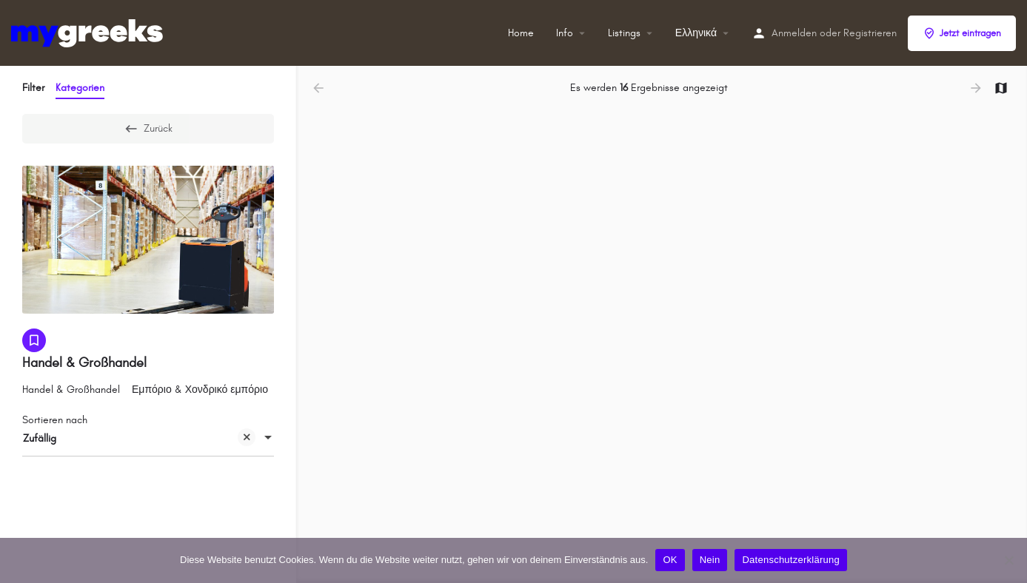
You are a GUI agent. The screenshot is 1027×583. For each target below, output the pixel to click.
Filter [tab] (33, 87)
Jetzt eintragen (962, 33)
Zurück (148, 128)
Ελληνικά (696, 33)
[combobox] (148, 438)
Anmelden (794, 33)
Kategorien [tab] (80, 87)
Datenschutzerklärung (790, 559)
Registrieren (870, 33)
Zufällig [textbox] (139, 440)
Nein (710, 559)
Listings (624, 33)
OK (670, 559)
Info (564, 33)
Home (521, 33)
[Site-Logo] (89, 32)
